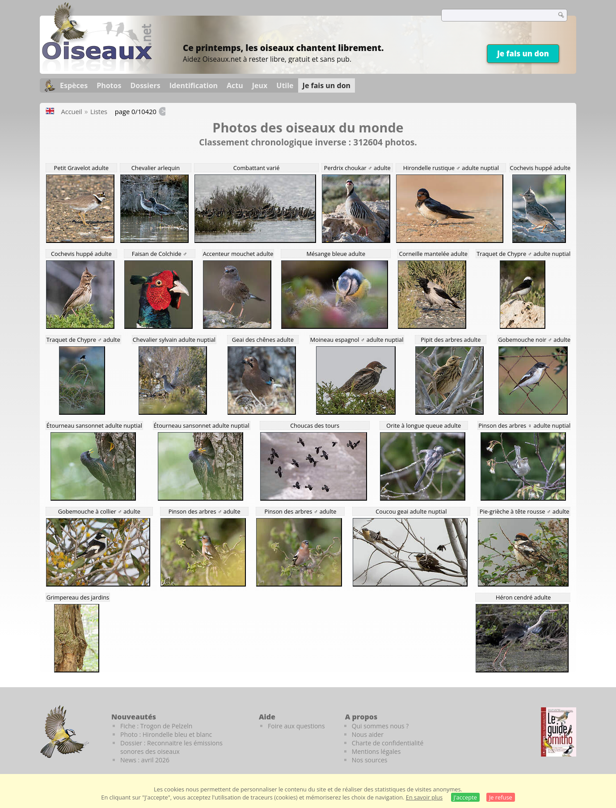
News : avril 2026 (144, 760)
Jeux (260, 85)
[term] (493, 15)
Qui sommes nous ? (380, 726)
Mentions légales (376, 751)
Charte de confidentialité (388, 743)
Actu (235, 85)
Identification (193, 85)
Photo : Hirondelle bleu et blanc (166, 734)
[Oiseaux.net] (97, 68)
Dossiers (145, 85)
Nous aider (368, 734)
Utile (284, 85)
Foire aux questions (296, 726)
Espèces (74, 85)
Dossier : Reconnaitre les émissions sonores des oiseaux (171, 747)
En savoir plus (424, 797)
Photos (109, 85)
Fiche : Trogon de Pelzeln (156, 726)
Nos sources (370, 760)
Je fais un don (523, 53)
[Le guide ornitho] (558, 732)
